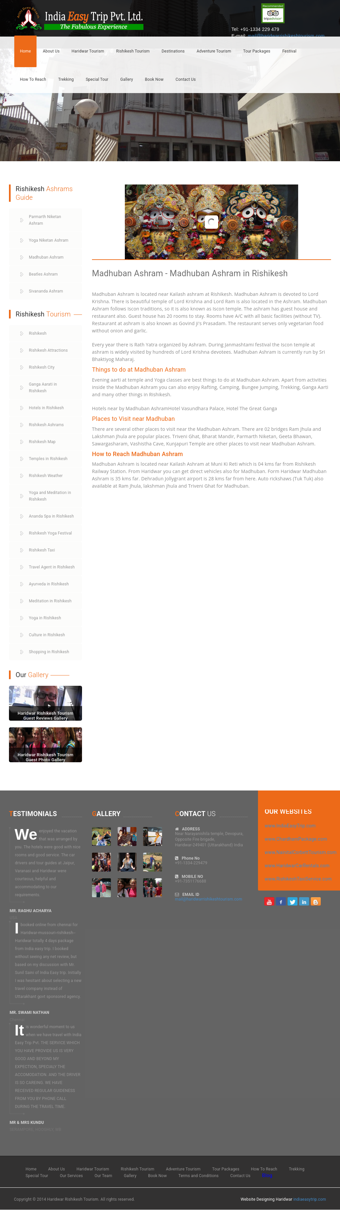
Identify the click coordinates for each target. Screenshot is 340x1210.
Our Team (103, 1175)
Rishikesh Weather (46, 475)
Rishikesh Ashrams (46, 425)
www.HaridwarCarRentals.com (297, 865)
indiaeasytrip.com (310, 1199)
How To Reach (33, 79)
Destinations (173, 51)
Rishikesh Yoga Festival (50, 533)
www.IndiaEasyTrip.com (290, 825)
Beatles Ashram (43, 274)
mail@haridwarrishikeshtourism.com (286, 36)
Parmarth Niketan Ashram (45, 220)
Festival (289, 51)
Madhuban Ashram (46, 257)
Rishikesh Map (42, 441)
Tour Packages (256, 51)
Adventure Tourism (214, 51)
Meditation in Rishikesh (50, 601)
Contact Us (186, 79)
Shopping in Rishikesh (49, 652)
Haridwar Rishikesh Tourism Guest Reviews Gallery (45, 715)
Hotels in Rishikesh (46, 408)
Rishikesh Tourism (133, 51)
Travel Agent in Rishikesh (52, 567)
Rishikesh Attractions (48, 350)
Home (25, 51)
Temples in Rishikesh (48, 458)
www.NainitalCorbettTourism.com (301, 852)
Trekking (66, 79)
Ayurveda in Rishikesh (49, 584)
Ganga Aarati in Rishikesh (43, 387)
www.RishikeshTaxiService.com (298, 879)
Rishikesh (37, 333)
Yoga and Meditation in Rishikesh (50, 496)
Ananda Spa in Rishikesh (51, 516)
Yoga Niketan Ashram (48, 240)
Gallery (126, 79)
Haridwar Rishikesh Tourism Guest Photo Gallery (45, 757)
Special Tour (97, 79)
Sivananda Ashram (46, 291)
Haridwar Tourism (88, 51)
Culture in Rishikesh (47, 635)
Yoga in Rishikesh (45, 618)
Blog (267, 1175)
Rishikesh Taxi (42, 550)
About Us (51, 51)
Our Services (71, 1175)
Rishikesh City (41, 367)
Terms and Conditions (198, 1175)
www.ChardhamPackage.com (296, 839)
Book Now (154, 79)
